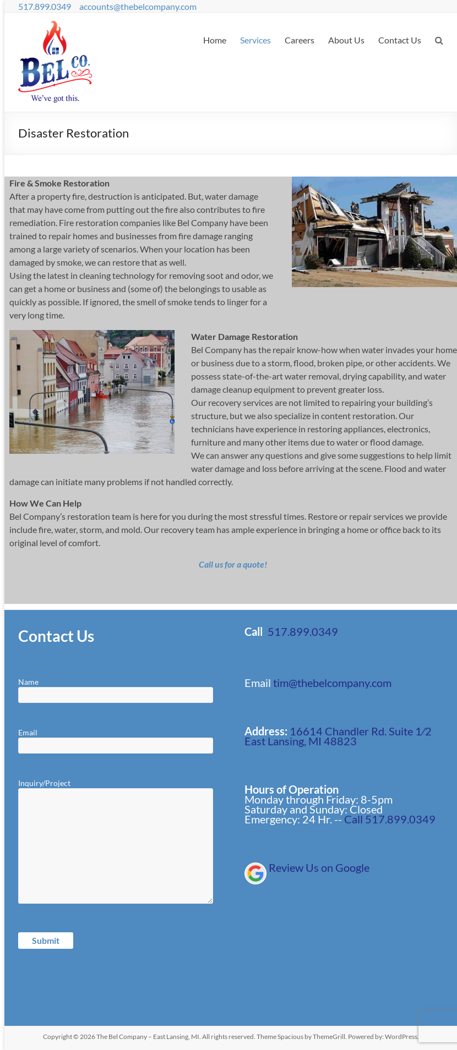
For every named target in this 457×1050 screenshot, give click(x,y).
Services (255, 40)
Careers (299, 40)
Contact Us (399, 40)
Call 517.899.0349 (390, 819)
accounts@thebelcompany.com (138, 6)
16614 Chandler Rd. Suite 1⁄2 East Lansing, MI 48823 (338, 735)
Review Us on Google (319, 867)
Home (214, 40)
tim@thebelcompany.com (332, 682)
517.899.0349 (44, 6)
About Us (346, 40)
